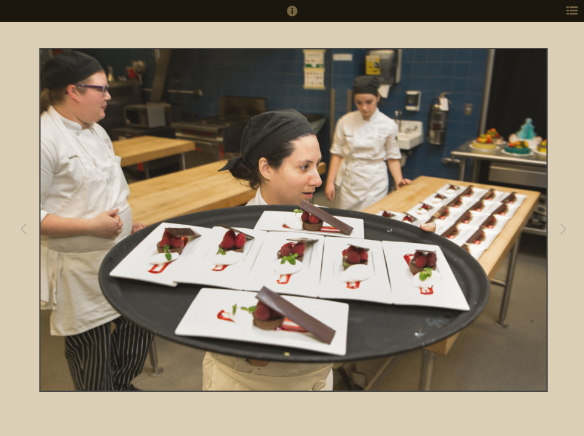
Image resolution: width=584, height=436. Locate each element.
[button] (292, 16)
